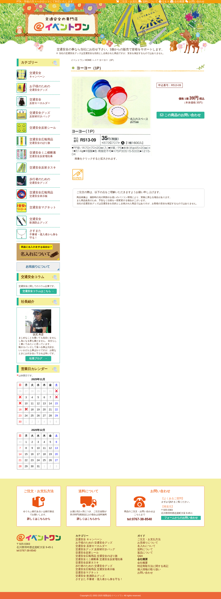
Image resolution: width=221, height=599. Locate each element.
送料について (148, 1)
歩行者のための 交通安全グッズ (94, 565)
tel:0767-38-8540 (139, 519)
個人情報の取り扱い (149, 569)
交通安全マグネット (87, 572)
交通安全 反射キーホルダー (91, 545)
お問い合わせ (194, 1)
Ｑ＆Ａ (164, 1)
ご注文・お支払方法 (149, 539)
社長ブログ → (38, 358)
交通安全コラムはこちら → (38, 291)
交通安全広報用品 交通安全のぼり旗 (96, 555)
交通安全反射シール (87, 552)
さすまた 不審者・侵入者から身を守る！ (99, 579)
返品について (145, 552)
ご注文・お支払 (127, 1)
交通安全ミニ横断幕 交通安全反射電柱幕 (99, 559)
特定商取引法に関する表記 (152, 566)
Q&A (140, 555)
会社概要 (177, 1)
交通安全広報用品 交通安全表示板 (95, 569)
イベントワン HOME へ (82, 60)
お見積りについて (147, 542)
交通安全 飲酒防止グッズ (90, 575)
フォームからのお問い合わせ (181, 517)
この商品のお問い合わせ (180, 115)
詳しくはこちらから (38, 518)
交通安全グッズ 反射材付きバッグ (95, 549)
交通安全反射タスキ (87, 562)
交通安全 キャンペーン (89, 539)
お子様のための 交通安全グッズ (94, 542)
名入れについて (146, 545)
